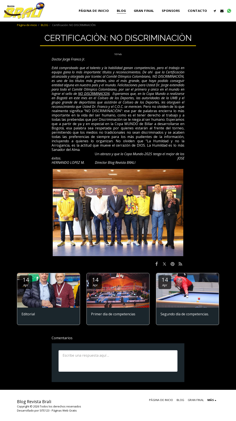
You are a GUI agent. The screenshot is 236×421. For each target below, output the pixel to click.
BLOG (44, 25)
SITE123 (44, 410)
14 (25, 281)
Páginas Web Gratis (64, 410)
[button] (214, 10)
